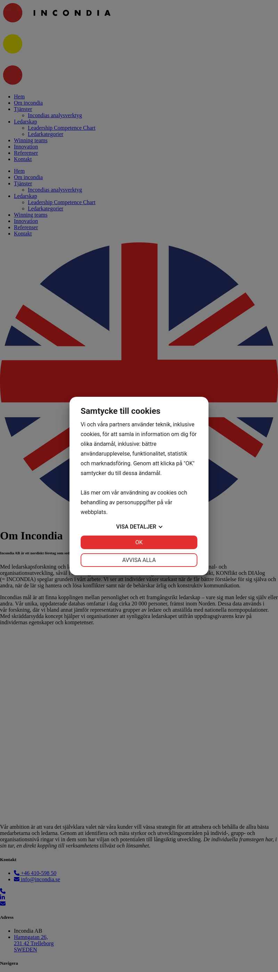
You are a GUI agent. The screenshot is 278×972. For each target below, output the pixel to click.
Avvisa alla (139, 560)
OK (138, 542)
